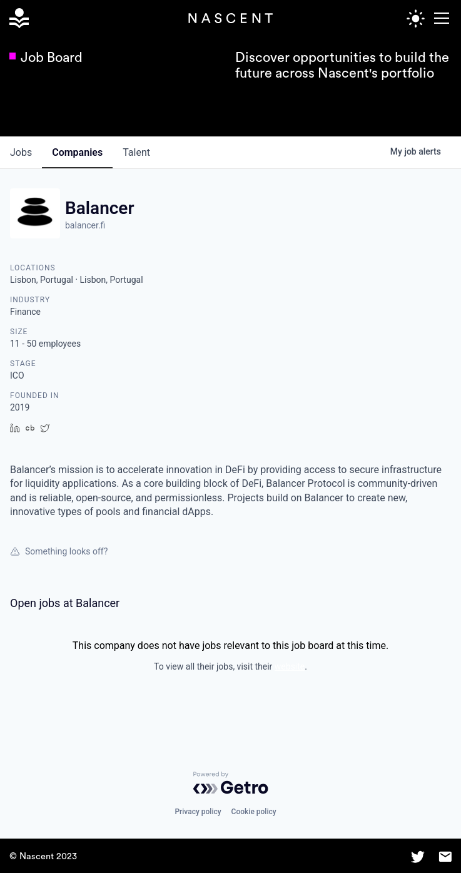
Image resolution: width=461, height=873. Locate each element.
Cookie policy (253, 811)
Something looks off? (59, 551)
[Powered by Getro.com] (230, 783)
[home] (21, 18)
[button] (439, 18)
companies (77, 152)
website (290, 666)
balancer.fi (85, 225)
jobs (21, 152)
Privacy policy (198, 811)
